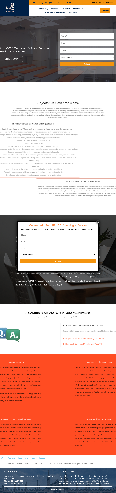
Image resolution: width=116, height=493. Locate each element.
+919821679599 (63, 2)
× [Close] (98, 221)
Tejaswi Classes (58, 490)
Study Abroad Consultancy (56, 12)
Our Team (66, 9)
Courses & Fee (78, 9)
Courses (54, 9)
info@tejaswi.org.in (42, 2)
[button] (12, 59)
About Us (42, 9)
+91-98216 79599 (16, 481)
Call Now (106, 10)
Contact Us (73, 12)
